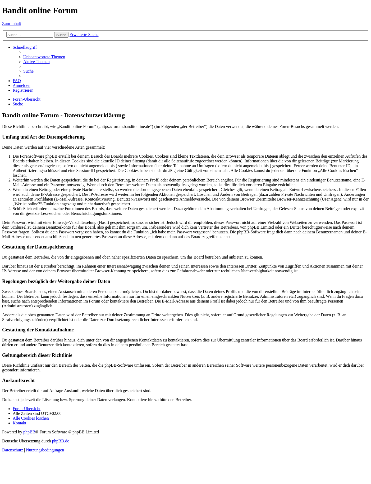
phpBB (29, 432)
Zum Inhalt (11, 23)
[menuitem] (44, 57)
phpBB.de (60, 441)
